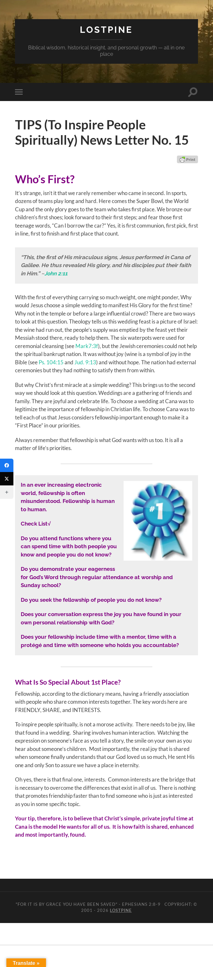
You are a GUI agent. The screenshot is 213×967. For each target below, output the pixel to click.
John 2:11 (55, 273)
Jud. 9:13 (85, 362)
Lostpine (106, 30)
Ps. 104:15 (51, 362)
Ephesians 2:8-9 (141, 904)
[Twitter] (6, 478)
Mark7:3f (86, 346)
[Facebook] (6, 465)
